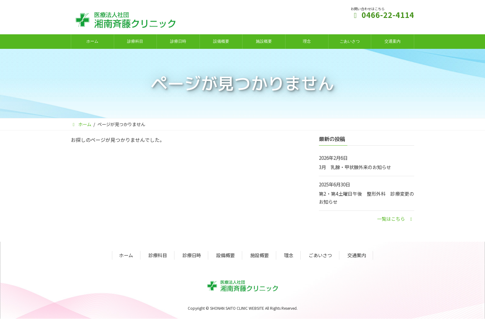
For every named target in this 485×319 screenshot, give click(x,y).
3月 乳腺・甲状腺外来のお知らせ (355, 167)
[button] (395, 218)
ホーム (126, 255)
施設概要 (259, 255)
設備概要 (225, 255)
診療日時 (191, 255)
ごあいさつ (320, 255)
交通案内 (356, 255)
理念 (288, 255)
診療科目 (157, 255)
